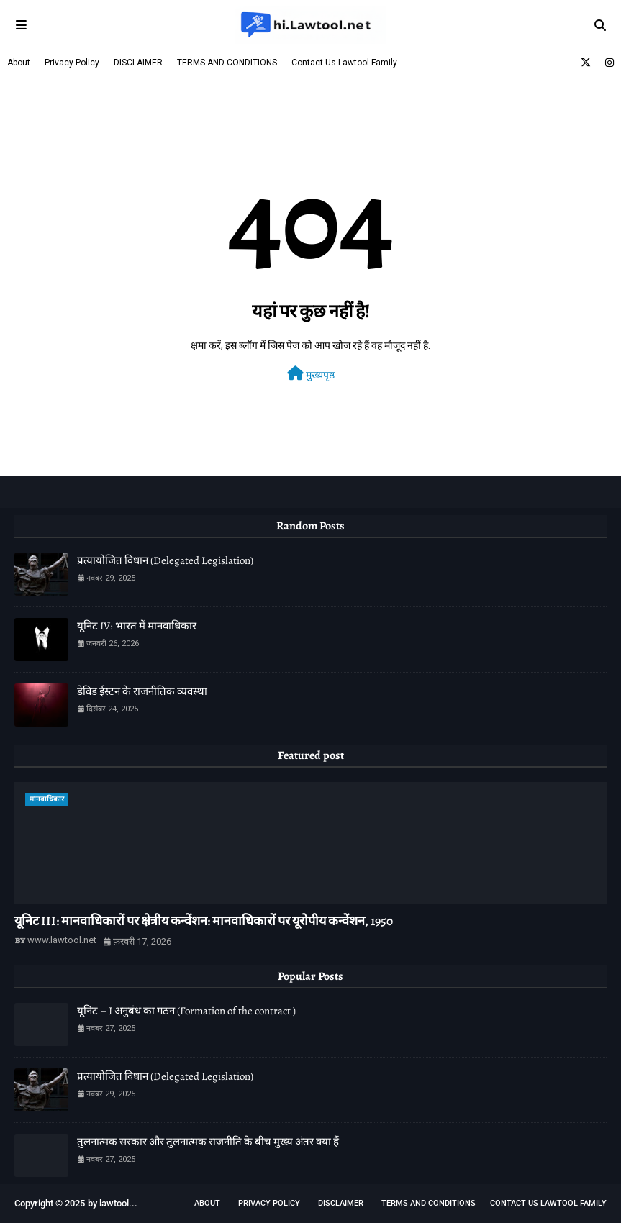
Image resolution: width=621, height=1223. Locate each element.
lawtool (114, 1203)
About (18, 63)
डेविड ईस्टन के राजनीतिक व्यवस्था (142, 691)
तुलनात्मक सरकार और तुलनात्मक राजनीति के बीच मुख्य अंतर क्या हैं (208, 1142)
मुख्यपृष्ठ (311, 373)
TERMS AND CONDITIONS (227, 63)
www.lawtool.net (61, 940)
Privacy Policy (72, 63)
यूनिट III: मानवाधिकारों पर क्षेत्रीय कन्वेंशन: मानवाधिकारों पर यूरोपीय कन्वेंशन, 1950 (203, 920)
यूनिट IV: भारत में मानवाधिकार (136, 626)
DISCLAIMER (138, 63)
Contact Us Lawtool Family (344, 63)
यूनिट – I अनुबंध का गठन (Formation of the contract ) (186, 1011)
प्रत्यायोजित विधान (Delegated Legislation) (165, 560)
